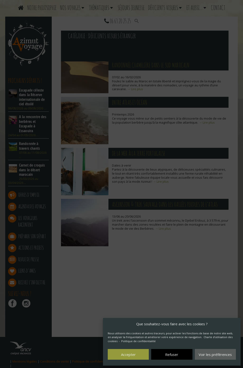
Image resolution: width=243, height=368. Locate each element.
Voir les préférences (215, 354)
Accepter (128, 354)
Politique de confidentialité (138, 341)
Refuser (171, 354)
